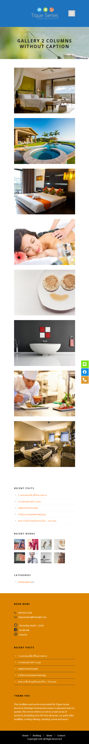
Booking (37, 735)
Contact (61, 735)
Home (25, 735)
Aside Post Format (28, 508)
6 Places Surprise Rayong (32, 514)
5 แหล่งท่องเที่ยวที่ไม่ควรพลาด (32, 495)
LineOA (20, 634)
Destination (24, 582)
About (49, 735)
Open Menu (71, 13)
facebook (21, 630)
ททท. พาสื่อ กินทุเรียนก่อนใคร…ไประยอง (37, 520)
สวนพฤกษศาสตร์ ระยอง (29, 501)
